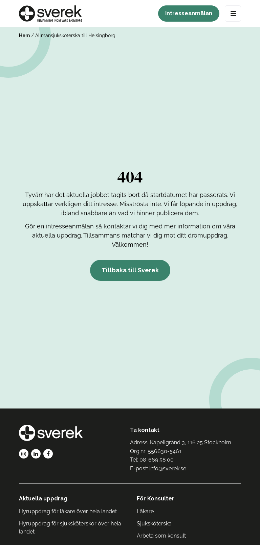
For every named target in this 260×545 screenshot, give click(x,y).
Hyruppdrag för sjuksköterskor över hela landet (70, 527)
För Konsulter (155, 498)
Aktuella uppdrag (43, 498)
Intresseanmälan (188, 13)
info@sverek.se (167, 468)
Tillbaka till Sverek (130, 270)
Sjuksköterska (154, 523)
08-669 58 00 (156, 459)
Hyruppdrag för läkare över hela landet (68, 511)
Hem (24, 35)
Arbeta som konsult (161, 535)
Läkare (145, 511)
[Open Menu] (233, 13)
